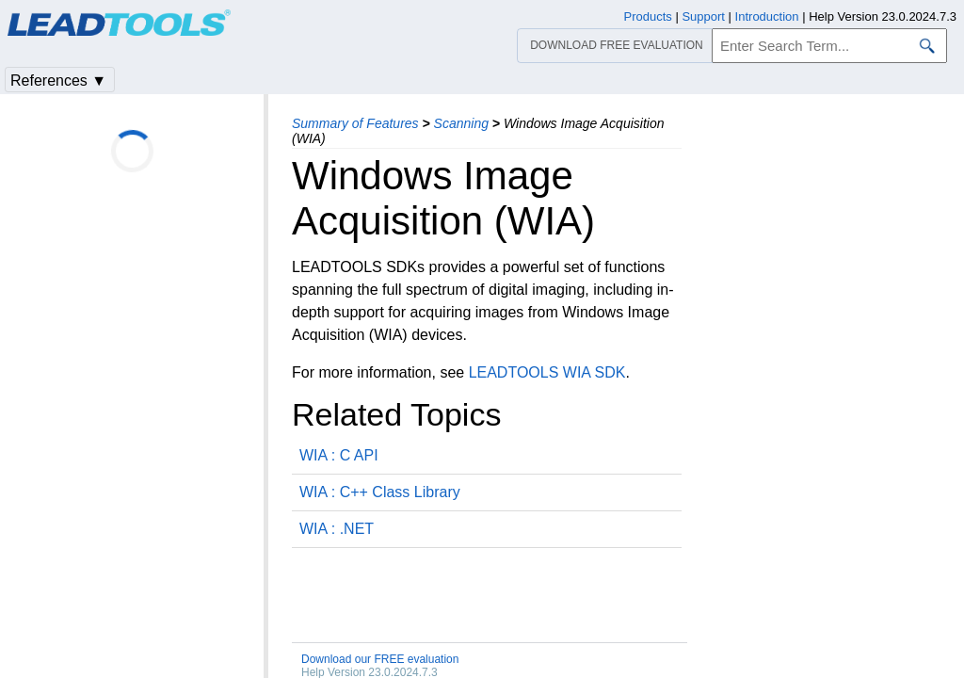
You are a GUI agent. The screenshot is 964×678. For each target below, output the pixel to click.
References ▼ (58, 81)
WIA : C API (338, 455)
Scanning (461, 123)
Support (703, 16)
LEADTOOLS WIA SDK (547, 372)
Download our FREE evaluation (379, 659)
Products (648, 16)
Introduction (767, 16)
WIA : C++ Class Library (379, 492)
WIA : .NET (336, 529)
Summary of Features (355, 123)
